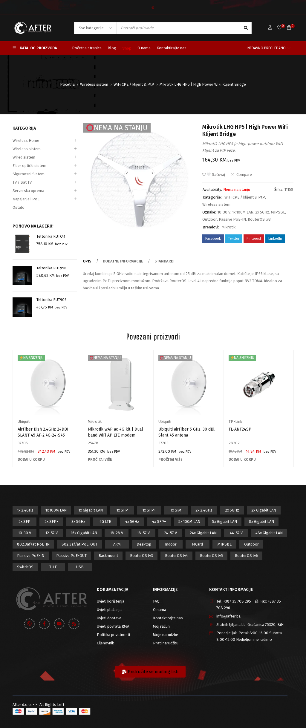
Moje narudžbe (165, 634)
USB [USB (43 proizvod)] (80, 567)
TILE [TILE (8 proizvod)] (53, 567)
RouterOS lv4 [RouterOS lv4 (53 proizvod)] (176, 555)
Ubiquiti (24, 421)
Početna (67, 84)
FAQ (156, 601)
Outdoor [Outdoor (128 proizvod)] (251, 544)
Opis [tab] (87, 261)
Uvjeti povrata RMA (113, 626)
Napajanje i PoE (26, 199)
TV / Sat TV (22, 182)
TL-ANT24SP (240, 429)
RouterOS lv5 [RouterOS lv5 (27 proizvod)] (211, 555)
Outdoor (209, 219)
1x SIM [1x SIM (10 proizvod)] (176, 510)
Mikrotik (228, 227)
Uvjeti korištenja (110, 601)
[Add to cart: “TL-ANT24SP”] (242, 459)
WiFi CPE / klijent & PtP (134, 84)
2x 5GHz (262, 212)
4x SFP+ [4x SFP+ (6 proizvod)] (159, 521)
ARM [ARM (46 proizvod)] (117, 544)
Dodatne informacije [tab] (123, 261)
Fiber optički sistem (29, 165)
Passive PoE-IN (232, 219)
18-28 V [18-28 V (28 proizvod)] (116, 533)
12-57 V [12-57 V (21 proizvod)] (51, 533)
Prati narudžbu (165, 643)
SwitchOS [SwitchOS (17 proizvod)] (25, 567)
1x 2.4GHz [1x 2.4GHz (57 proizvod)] (25, 510)
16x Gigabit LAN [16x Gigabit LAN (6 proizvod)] (84, 533)
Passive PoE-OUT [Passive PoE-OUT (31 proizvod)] (71, 555)
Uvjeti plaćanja (109, 609)
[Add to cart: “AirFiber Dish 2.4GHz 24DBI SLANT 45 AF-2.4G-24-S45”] (31, 459)
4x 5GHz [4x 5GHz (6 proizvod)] (132, 521)
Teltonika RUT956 (51, 268)
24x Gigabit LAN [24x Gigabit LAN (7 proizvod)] (203, 533)
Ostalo (19, 207)
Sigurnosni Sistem (29, 174)
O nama (159, 609)
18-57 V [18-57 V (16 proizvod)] (143, 533)
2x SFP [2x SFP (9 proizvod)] (24, 521)
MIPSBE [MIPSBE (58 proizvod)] (225, 544)
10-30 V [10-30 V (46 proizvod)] (24, 533)
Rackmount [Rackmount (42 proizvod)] (108, 555)
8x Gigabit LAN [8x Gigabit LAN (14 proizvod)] (261, 521)
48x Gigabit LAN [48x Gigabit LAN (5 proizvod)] (269, 533)
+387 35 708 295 (237, 601)
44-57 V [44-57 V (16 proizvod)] (236, 533)
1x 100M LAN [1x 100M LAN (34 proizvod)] (56, 510)
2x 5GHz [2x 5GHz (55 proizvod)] (232, 510)
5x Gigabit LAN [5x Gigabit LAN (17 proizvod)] (224, 521)
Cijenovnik (105, 643)
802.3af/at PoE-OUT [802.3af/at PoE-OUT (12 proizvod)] (79, 544)
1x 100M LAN (242, 212)
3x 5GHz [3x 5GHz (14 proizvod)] (78, 521)
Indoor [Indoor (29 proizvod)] (171, 544)
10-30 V (224, 212)
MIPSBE (278, 212)
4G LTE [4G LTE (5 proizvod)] (105, 521)
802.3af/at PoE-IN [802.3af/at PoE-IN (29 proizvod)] (33, 544)
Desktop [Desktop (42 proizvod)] (144, 544)
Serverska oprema (28, 190)
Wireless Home (26, 140)
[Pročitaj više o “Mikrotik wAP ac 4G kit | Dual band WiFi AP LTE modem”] (100, 459)
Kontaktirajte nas (168, 618)
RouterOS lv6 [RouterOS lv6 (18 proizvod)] (246, 555)
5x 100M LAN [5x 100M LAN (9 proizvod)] (189, 521)
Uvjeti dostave (109, 618)
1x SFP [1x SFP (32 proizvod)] (122, 510)
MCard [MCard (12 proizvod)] (197, 544)
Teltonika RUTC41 (50, 236)
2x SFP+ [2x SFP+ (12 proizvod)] (52, 521)
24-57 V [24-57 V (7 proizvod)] (170, 533)
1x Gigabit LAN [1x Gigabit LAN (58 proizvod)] (91, 510)
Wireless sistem (94, 84)
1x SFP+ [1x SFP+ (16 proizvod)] (149, 510)
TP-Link (235, 421)
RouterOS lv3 (259, 219)
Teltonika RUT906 (51, 299)
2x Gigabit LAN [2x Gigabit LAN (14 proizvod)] (263, 510)
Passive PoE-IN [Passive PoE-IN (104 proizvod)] (30, 555)
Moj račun (161, 626)
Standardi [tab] (164, 261)
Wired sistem (24, 157)
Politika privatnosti (113, 634)
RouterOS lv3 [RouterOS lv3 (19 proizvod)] (141, 555)
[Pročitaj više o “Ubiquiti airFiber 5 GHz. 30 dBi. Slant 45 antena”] (170, 459)
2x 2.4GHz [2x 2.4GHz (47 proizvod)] (203, 510)
